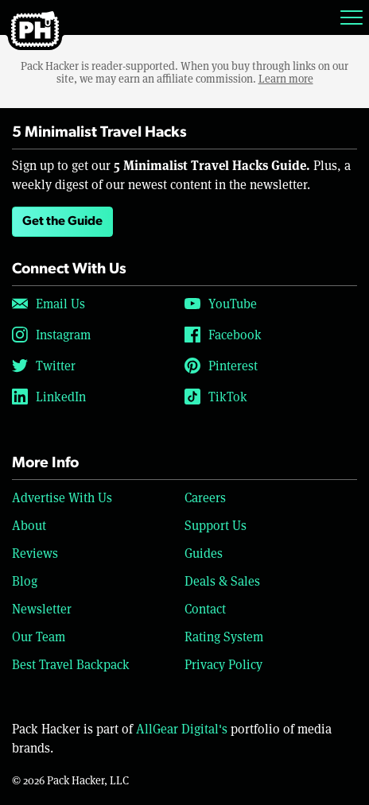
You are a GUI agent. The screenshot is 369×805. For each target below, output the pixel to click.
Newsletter (42, 608)
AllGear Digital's (181, 728)
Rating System (223, 636)
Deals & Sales (222, 580)
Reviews (35, 552)
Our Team (38, 636)
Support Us (215, 525)
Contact (205, 608)
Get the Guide (62, 221)
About (29, 525)
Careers (205, 497)
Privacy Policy (223, 664)
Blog (24, 580)
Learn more (285, 78)
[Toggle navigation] (351, 17)
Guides (203, 552)
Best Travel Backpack (71, 664)
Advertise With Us (62, 497)
